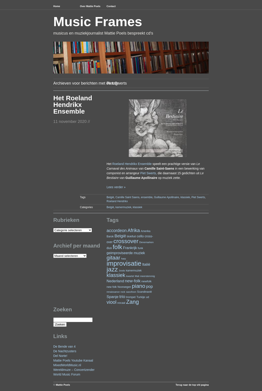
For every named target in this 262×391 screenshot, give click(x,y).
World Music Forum (66, 374)
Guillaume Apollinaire (166, 197)
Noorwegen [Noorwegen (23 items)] (124, 286)
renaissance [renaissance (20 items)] (113, 291)
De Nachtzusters (64, 351)
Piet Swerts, (148, 173)
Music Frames (97, 21)
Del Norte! (60, 356)
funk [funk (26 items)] (140, 248)
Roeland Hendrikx (117, 201)
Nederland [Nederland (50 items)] (115, 281)
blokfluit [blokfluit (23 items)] (131, 236)
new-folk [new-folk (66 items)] (133, 281)
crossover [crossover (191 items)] (125, 241)
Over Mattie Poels (90, 6)
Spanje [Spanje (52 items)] (113, 296)
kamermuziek (123, 207)
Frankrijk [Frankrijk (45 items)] (130, 248)
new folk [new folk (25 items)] (112, 286)
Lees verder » (116, 187)
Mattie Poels (63, 384)
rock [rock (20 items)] (123, 291)
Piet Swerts (198, 197)
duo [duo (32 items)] (109, 248)
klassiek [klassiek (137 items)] (116, 275)
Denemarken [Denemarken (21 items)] (146, 242)
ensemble (147, 197)
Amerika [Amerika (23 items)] (146, 231)
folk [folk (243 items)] (117, 247)
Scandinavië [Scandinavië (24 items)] (144, 291)
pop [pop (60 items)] (149, 286)
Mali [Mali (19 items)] (137, 276)
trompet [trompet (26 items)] (131, 297)
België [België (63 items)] (120, 236)
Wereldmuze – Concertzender (74, 370)
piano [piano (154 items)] (138, 286)
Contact (111, 6)
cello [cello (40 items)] (140, 236)
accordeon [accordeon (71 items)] (117, 230)
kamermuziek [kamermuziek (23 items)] (134, 270)
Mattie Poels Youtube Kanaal (73, 360)
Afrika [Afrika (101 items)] (133, 230)
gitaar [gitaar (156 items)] (113, 258)
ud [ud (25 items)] (147, 297)
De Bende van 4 (64, 346)
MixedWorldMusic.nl (67, 365)
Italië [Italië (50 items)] (146, 264)
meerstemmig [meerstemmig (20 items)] (147, 276)
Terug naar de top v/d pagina (192, 384)
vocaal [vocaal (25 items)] (121, 302)
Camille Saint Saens (127, 197)
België (110, 197)
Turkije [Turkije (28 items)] (140, 297)
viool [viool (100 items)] (111, 302)
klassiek (185, 197)
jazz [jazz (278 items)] (112, 269)
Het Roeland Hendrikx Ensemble (72, 104)
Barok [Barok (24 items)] (110, 236)
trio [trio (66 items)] (122, 296)
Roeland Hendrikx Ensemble (132, 164)
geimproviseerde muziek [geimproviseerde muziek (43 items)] (126, 253)
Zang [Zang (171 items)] (132, 302)
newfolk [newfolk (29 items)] (146, 281)
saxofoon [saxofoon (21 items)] (131, 291)
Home (56, 6)
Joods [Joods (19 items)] (122, 270)
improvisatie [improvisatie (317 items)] (124, 263)
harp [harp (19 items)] (123, 258)
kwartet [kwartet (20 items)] (130, 276)
